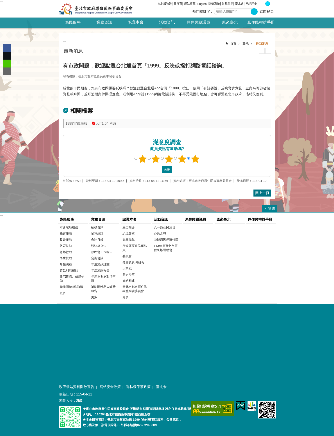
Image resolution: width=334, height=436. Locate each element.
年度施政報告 (100, 270)
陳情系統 (214, 3)
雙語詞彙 (251, 3)
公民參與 (160, 233)
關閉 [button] (271, 208)
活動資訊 (161, 219)
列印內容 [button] (262, 51)
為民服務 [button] (73, 22)
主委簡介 (128, 227)
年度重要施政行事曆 (103, 278)
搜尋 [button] (254, 11)
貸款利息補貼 (69, 270)
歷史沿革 (128, 274)
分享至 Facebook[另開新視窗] (7, 48)
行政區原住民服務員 (134, 248)
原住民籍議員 (198, 22)
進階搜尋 (267, 11)
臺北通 (239, 3)
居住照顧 (66, 264)
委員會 (127, 256)
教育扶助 (66, 246)
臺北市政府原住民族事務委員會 (95, 9)
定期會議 (97, 258)
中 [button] (267, 3)
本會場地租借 (69, 227)
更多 (63, 293)
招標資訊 (97, 227)
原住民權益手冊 (261, 22)
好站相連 (128, 280)
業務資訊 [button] (104, 22)
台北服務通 (165, 3)
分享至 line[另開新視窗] (7, 63)
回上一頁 (262, 193)
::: (1, 2)
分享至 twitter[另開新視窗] (7, 56)
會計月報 (97, 239)
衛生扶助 (66, 258)
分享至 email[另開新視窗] (7, 71)
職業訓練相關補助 (72, 287)
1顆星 (142, 159)
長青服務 (66, 239)
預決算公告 (98, 246)
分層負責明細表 (133, 262)
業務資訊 (98, 219)
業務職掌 (128, 239)
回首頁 (178, 3)
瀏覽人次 (66, 400)
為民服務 (67, 219)
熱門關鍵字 (201, 11)
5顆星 (195, 159)
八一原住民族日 (164, 227)
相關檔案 (81, 111)
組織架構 (128, 233)
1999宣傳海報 (76, 123)
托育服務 (66, 233)
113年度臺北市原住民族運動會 (166, 248)
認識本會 (129, 219)
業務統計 (97, 233)
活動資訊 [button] (167, 22)
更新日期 (66, 394)
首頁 (233, 43)
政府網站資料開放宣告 (76, 387)
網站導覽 (190, 3)
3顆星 (169, 159)
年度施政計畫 (100, 264)
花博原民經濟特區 (166, 239)
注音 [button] (268, 51)
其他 (245, 43)
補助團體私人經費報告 (103, 289)
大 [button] (272, 3)
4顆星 (182, 159)
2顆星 (156, 159)
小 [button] (263, 3)
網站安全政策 (110, 387)
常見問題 (227, 3)
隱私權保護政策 (138, 387)
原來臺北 (230, 22)
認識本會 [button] (136, 22)
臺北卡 (161, 387)
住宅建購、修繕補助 (72, 278)
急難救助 (66, 252)
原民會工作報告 (102, 252)
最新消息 (262, 43)
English (202, 3)
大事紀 (127, 268)
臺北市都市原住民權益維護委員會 (134, 289)
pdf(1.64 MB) (106, 123)
